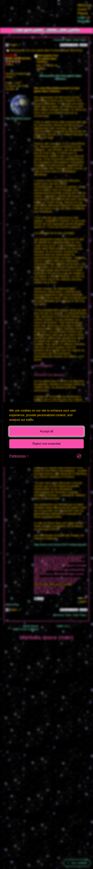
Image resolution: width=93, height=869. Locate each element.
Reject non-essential (47, 443)
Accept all (46, 431)
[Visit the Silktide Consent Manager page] (79, 456)
